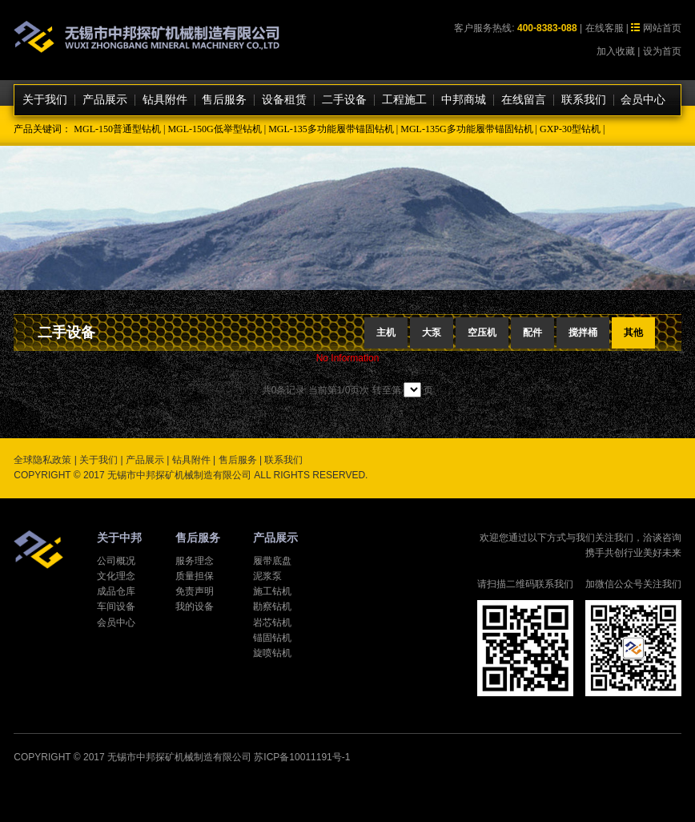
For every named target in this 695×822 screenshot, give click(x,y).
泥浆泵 (267, 576)
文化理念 (116, 576)
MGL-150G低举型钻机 (214, 129)
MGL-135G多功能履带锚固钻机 (466, 129)
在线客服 (604, 28)
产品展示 (104, 100)
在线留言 (523, 100)
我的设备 (194, 606)
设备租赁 (284, 100)
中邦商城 (463, 100)
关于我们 (44, 100)
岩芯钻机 (272, 622)
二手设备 (344, 100)
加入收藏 (616, 51)
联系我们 (583, 100)
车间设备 (116, 606)
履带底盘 (272, 560)
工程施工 (404, 100)
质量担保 (194, 576)
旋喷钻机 (272, 653)
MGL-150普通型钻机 (117, 129)
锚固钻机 (272, 637)
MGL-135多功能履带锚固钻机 (331, 129)
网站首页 (662, 28)
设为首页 (662, 51)
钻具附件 (165, 100)
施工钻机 (272, 591)
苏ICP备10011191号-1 (302, 757)
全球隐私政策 (42, 459)
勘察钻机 (272, 606)
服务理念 (194, 560)
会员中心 (643, 100)
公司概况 (116, 560)
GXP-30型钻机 (570, 129)
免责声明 (194, 591)
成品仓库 (116, 591)
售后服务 (224, 100)
